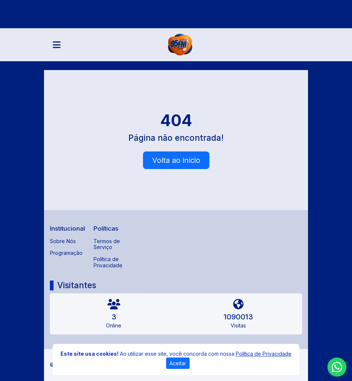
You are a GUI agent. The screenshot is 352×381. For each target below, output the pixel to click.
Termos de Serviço (107, 244)
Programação (66, 253)
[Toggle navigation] (56, 45)
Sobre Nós (63, 241)
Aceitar (177, 363)
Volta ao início (176, 160)
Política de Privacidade (108, 262)
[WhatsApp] (336, 367)
